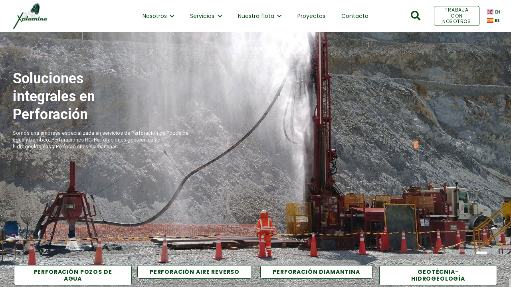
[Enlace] (29, 16)
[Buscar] (415, 16)
